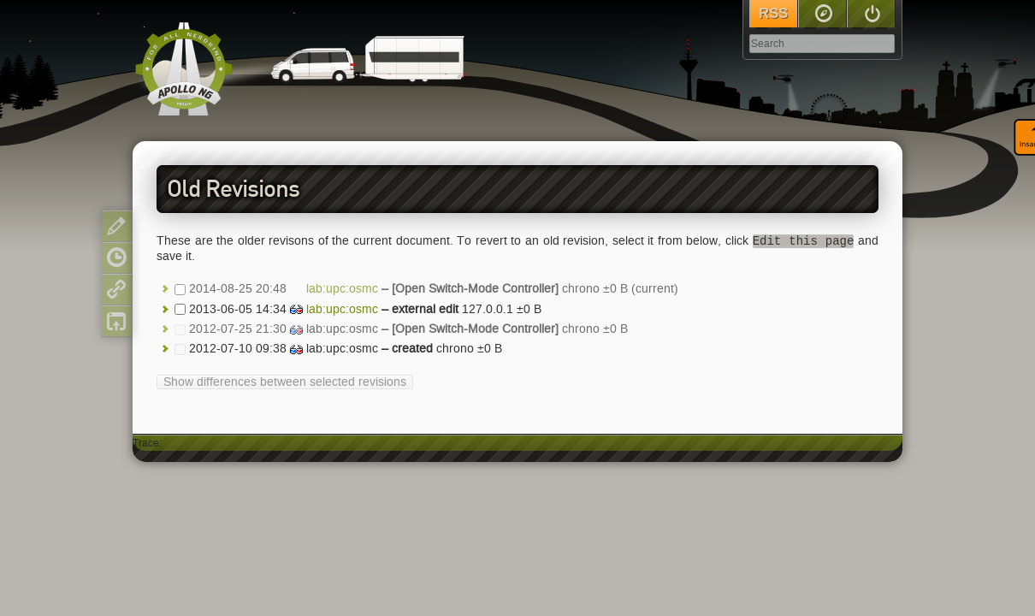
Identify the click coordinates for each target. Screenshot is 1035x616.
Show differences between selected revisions (284, 382)
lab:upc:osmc (342, 289)
